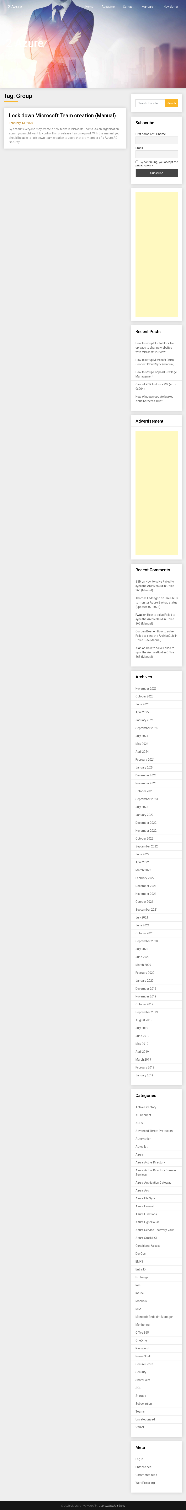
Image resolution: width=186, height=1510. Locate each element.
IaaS (138, 1285)
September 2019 (146, 1012)
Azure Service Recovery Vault (154, 1230)
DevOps (140, 1253)
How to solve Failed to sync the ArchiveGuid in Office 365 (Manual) (154, 586)
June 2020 (142, 957)
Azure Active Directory (150, 1162)
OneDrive (141, 1340)
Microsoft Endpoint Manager (154, 1316)
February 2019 (144, 1067)
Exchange (141, 1277)
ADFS (139, 1123)
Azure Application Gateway (153, 1182)
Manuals (147, 6)
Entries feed (143, 1467)
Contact (128, 6)
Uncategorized (145, 1419)
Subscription (143, 1403)
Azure (139, 1154)
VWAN (139, 1427)
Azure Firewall (144, 1206)
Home (89, 6)
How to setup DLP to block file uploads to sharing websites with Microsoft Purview (154, 348)
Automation (143, 1138)
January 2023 (144, 814)
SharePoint (142, 1380)
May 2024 (141, 743)
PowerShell (142, 1356)
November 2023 (145, 783)
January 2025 (144, 720)
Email (139, 148)
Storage (140, 1395)
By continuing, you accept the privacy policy (156, 163)
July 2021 (141, 917)
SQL (138, 1387)
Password (142, 1348)
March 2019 (143, 1059)
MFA (138, 1309)
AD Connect (143, 1115)
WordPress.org (145, 1482)
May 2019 (141, 1043)
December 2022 (145, 822)
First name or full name (150, 134)
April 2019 (142, 1051)
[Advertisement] (156, 254)
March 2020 (143, 964)
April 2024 (142, 751)
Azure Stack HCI (146, 1237)
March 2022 (143, 870)
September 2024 (146, 728)
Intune (139, 1293)
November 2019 (145, 996)
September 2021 (146, 909)
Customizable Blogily (112, 1505)
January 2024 (144, 767)
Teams (140, 1411)
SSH (138, 581)
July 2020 (141, 949)
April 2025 (142, 712)
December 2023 (145, 775)
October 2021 (144, 901)
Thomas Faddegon (147, 598)
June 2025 (142, 704)
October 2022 (144, 838)
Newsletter (171, 6)
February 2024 (144, 759)
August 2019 (143, 1020)
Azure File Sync (145, 1198)
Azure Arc (142, 1190)
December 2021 (145, 886)
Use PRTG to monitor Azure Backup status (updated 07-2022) (156, 602)
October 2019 (144, 1004)
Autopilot (141, 1146)
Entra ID (140, 1269)
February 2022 (144, 878)
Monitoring (142, 1324)
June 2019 (142, 1036)
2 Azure (15, 6)
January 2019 (144, 1075)
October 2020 (144, 933)
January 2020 (144, 980)
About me (108, 6)
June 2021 (142, 925)
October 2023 (144, 791)
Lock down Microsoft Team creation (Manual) (62, 116)
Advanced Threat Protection (154, 1130)
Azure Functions (146, 1214)
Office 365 (142, 1332)
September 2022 (146, 846)
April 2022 (142, 862)
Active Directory (145, 1107)
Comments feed (146, 1475)
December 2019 (145, 988)
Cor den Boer (144, 631)
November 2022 (145, 830)
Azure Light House (147, 1222)
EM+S (139, 1261)
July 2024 (141, 736)
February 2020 (144, 972)
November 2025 (145, 688)
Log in (139, 1459)
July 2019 (141, 1028)
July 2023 (141, 807)
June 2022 (142, 854)
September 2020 (146, 941)
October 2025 (144, 696)
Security (140, 1372)
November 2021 (145, 893)
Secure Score (144, 1364)
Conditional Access (147, 1245)
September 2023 (146, 799)
